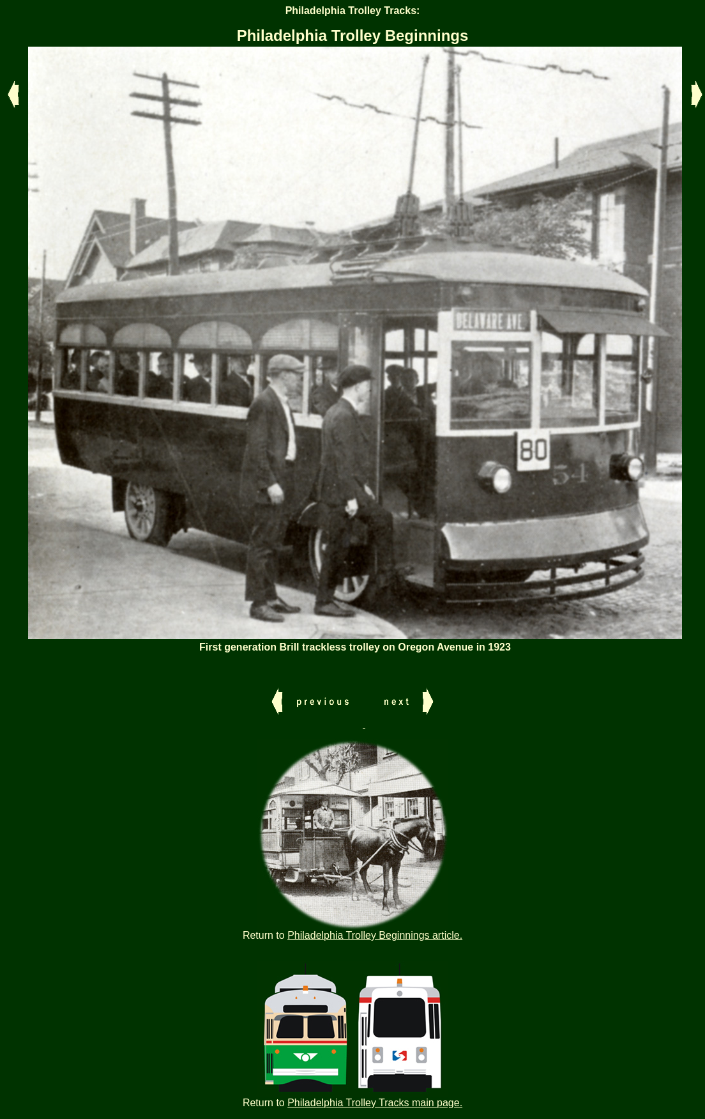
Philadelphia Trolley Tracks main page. (374, 1102)
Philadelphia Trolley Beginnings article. (374, 935)
